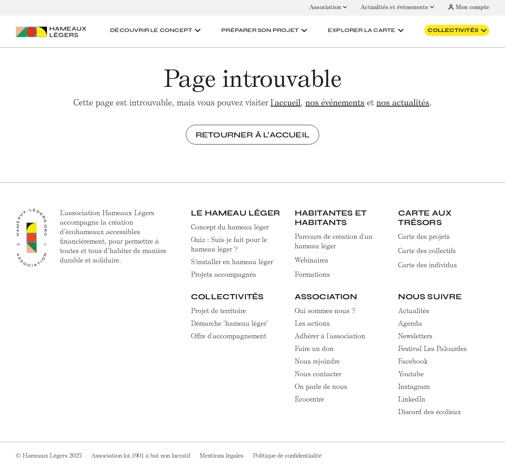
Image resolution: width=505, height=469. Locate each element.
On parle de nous (321, 386)
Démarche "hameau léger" (229, 323)
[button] (156, 30)
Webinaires (311, 260)
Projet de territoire (218, 311)
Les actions (312, 323)
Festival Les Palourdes (432, 349)
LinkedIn (411, 399)
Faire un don (314, 349)
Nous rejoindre (317, 361)
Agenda (410, 323)
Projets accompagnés (223, 274)
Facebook (413, 361)
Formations (312, 274)
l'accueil (286, 102)
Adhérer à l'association (330, 336)
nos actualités (402, 102)
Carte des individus (427, 265)
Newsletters (415, 336)
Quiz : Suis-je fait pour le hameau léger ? (229, 244)
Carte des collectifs (427, 251)
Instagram (414, 386)
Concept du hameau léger (230, 227)
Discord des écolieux (429, 412)
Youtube (411, 374)
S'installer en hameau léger (232, 262)
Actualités (413, 311)
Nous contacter (318, 374)
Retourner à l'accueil (252, 134)
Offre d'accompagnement (228, 336)
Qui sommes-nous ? (325, 311)
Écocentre (309, 399)
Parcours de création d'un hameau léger (333, 241)
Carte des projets (424, 236)
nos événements (335, 102)
